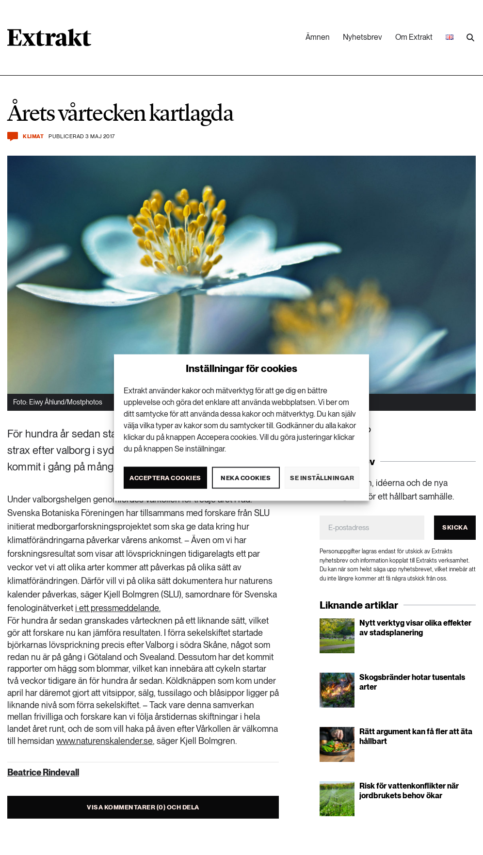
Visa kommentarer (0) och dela (143, 807)
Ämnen (318, 37)
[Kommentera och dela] (12, 136)
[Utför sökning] (470, 37)
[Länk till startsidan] (49, 40)
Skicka (454, 527)
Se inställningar (322, 477)
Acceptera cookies (165, 477)
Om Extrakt (414, 37)
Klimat (33, 136)
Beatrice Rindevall (43, 772)
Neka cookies (246, 477)
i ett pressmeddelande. (118, 608)
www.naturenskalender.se (104, 741)
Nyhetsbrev (362, 37)
